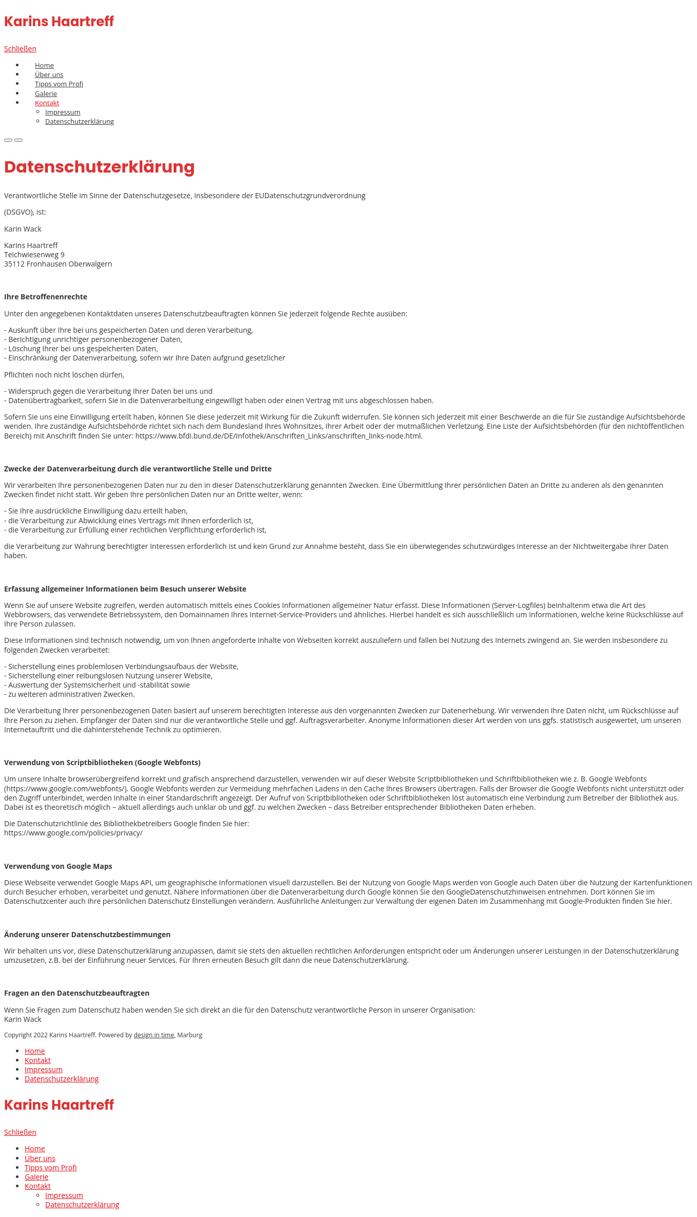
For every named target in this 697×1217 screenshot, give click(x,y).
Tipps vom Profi (59, 83)
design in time (154, 1035)
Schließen (20, 48)
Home (44, 65)
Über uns (49, 74)
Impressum (44, 1069)
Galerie (46, 93)
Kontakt (38, 1060)
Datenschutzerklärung (79, 121)
